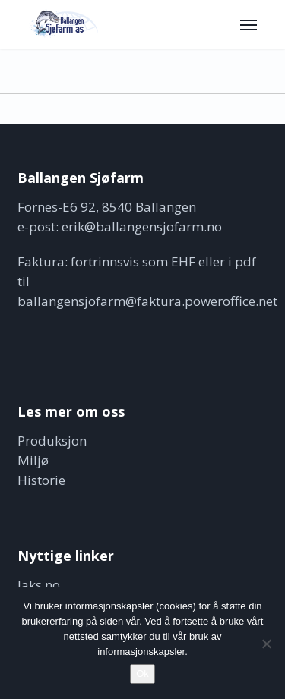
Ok (142, 673)
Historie (41, 480)
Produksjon (52, 440)
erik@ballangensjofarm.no (142, 226)
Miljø (33, 460)
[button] (248, 24)
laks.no (38, 585)
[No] (266, 643)
